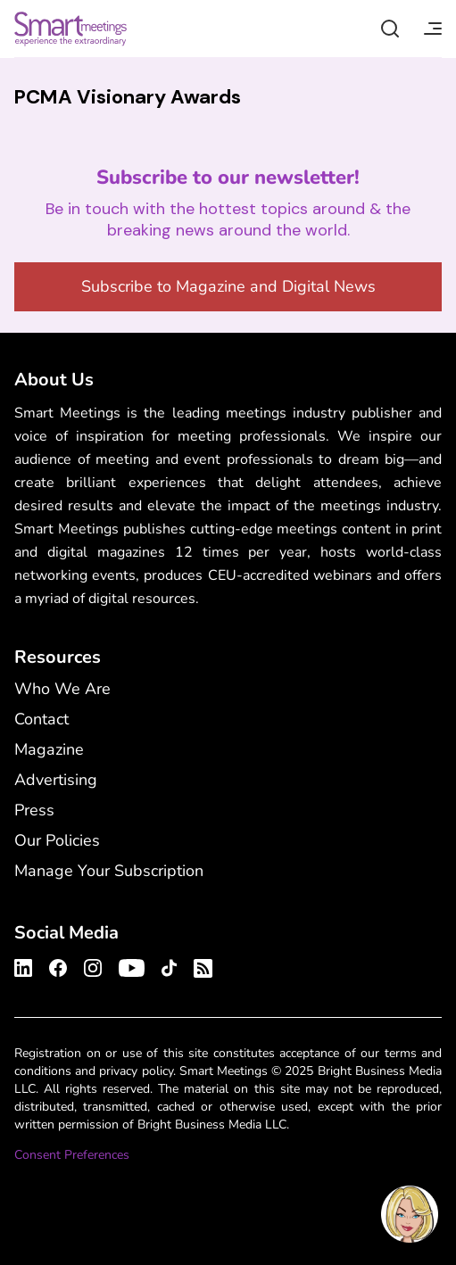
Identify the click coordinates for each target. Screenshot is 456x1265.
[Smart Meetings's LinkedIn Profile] (25, 965)
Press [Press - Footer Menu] (34, 810)
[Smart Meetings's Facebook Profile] (58, 965)
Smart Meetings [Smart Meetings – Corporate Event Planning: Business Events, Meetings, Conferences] (70, 28)
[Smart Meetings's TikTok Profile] (169, 965)
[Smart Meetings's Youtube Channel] (131, 965)
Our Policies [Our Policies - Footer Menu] (57, 840)
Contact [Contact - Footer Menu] (41, 719)
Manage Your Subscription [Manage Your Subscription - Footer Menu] (108, 870)
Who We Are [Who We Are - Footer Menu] (62, 688)
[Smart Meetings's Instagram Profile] (93, 965)
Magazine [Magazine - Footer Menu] (49, 749)
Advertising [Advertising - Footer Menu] (55, 779)
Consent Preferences (71, 1154)
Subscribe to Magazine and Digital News (228, 286)
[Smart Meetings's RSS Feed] (200, 965)
